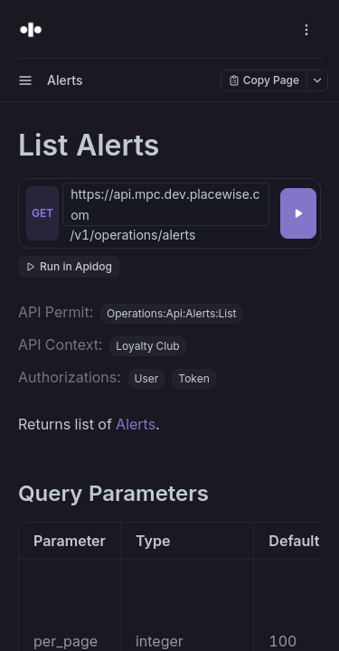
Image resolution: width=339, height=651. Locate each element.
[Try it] (298, 213)
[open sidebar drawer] (25, 80)
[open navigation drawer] (306, 29)
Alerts (135, 424)
